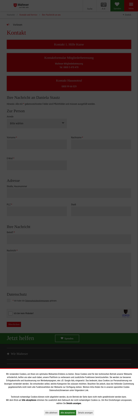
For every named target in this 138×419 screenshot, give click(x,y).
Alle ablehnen (52, 412)
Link (86, 390)
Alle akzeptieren (68, 412)
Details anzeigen (86, 412)
